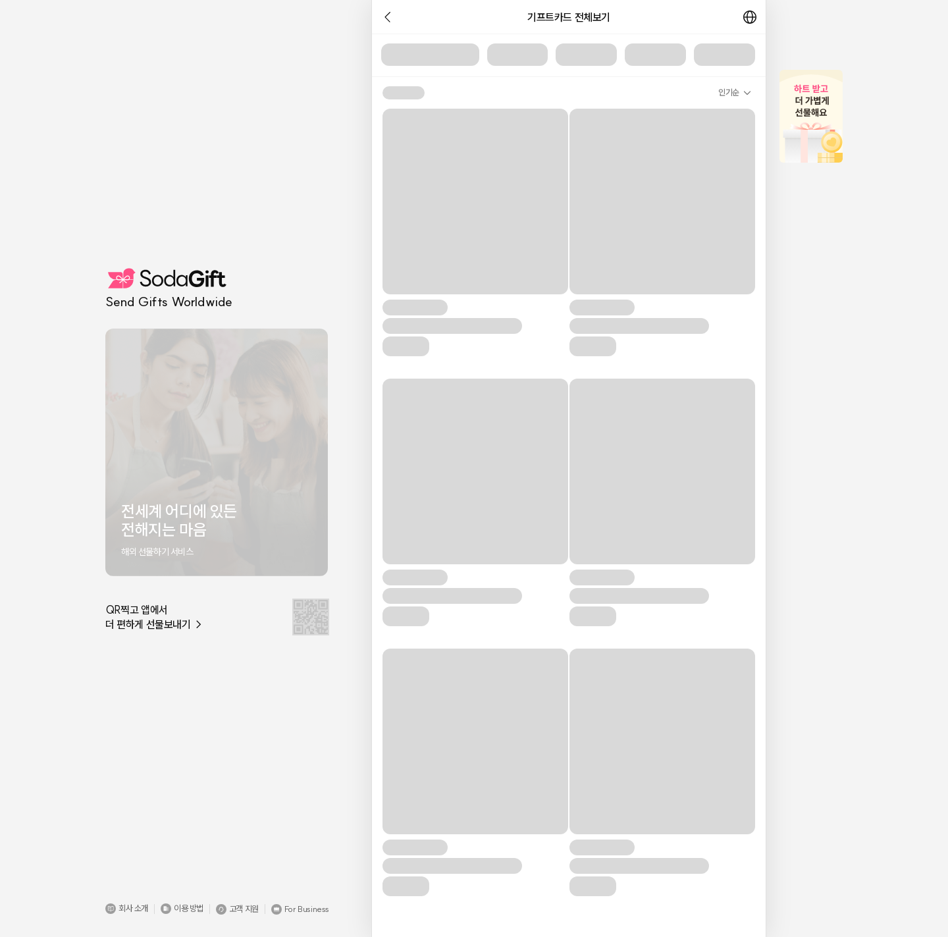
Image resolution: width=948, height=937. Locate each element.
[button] (126, 908)
